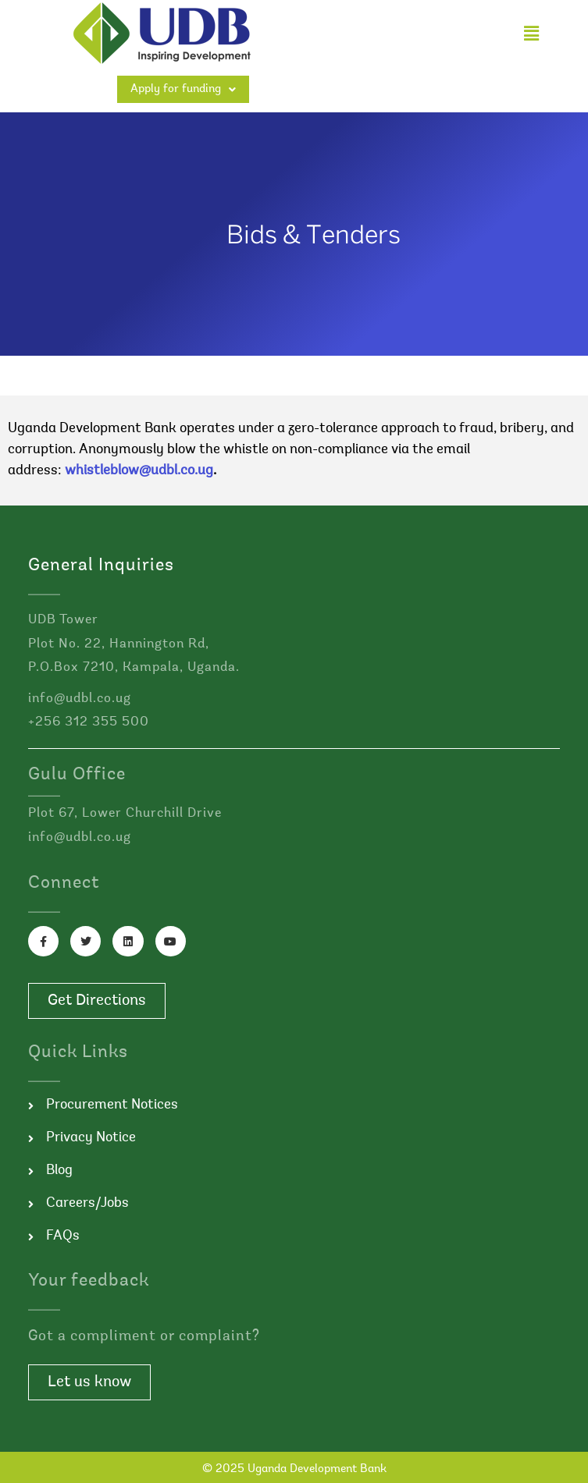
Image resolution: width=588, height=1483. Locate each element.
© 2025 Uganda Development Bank (294, 1469)
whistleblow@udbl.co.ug (139, 471)
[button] (531, 33)
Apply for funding (183, 89)
